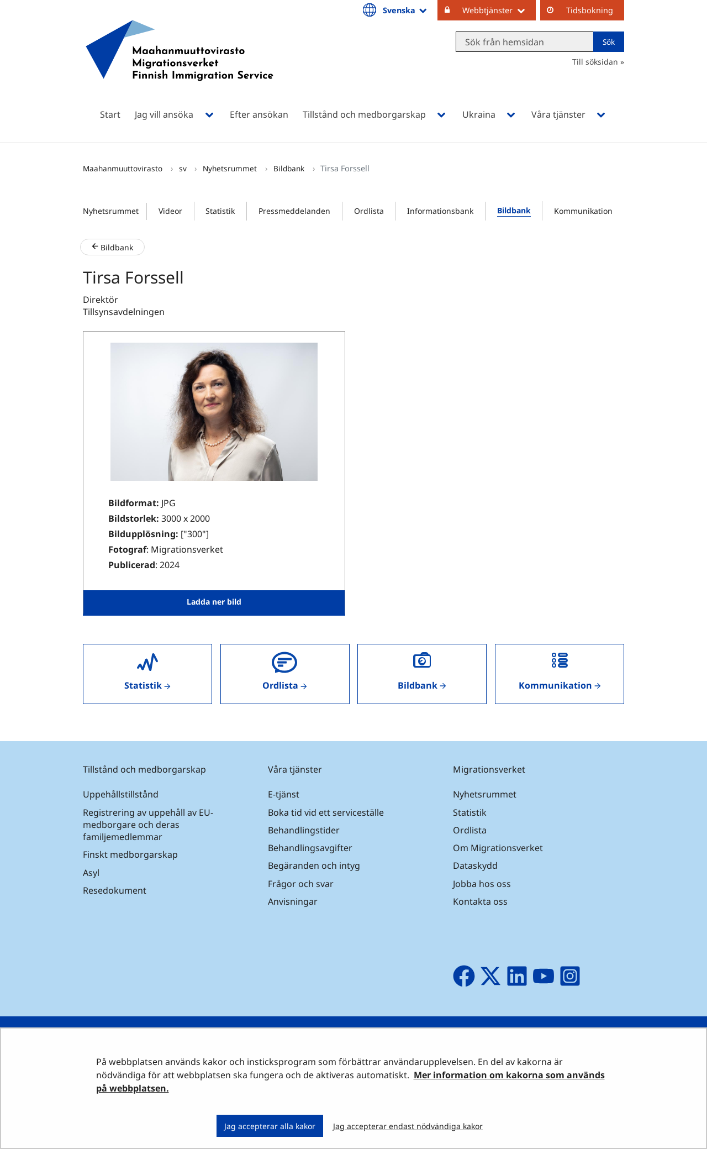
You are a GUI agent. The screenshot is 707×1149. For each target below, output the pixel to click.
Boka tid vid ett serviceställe (326, 812)
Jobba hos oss (482, 884)
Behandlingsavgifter (310, 848)
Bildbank (290, 168)
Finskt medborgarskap (130, 854)
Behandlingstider (304, 830)
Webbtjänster (499, 9)
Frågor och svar (301, 884)
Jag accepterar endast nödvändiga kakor (408, 1126)
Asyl (91, 873)
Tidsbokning (589, 10)
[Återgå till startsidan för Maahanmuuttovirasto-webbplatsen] (179, 65)
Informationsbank (440, 211)
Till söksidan (595, 61)
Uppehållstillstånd (121, 794)
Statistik (220, 211)
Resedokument (114, 890)
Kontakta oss (480, 901)
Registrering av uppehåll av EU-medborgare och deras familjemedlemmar (148, 824)
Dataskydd (475, 865)
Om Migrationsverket (498, 848)
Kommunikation (583, 211)
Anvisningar (293, 901)
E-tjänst (283, 794)
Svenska (405, 9)
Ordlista (369, 211)
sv (184, 168)
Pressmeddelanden (294, 211)
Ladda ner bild (214, 601)
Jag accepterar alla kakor (269, 1126)
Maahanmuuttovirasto (124, 168)
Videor (170, 211)
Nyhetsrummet (231, 168)
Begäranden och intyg (314, 865)
